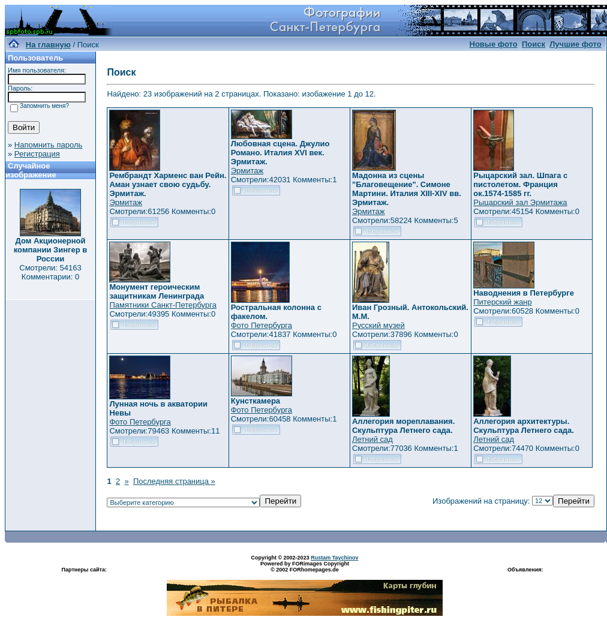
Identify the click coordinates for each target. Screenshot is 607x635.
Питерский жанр (502, 301)
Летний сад (372, 439)
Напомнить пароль (48, 144)
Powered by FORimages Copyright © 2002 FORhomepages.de (304, 567)
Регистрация (37, 153)
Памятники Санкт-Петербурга (162, 304)
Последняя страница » (174, 481)
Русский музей (378, 325)
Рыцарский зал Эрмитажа (520, 202)
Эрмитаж (125, 202)
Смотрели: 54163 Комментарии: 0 (50, 272)
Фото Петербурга (261, 325)
